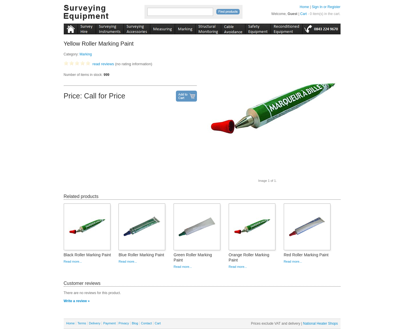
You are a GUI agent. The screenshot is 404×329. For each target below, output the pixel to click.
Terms (82, 323)
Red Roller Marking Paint (306, 255)
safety (257, 28)
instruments (87, 28)
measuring (162, 28)
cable (233, 28)
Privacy (124, 323)
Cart (303, 14)
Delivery (94, 323)
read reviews (103, 64)
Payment (109, 323)
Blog (135, 323)
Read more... (73, 261)
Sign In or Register (326, 7)
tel (321, 28)
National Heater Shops (320, 323)
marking (185, 28)
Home (304, 7)
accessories (136, 28)
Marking (86, 54)
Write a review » (77, 301)
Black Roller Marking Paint (87, 255)
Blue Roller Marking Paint (141, 255)
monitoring (208, 28)
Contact (146, 323)
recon (286, 28)
